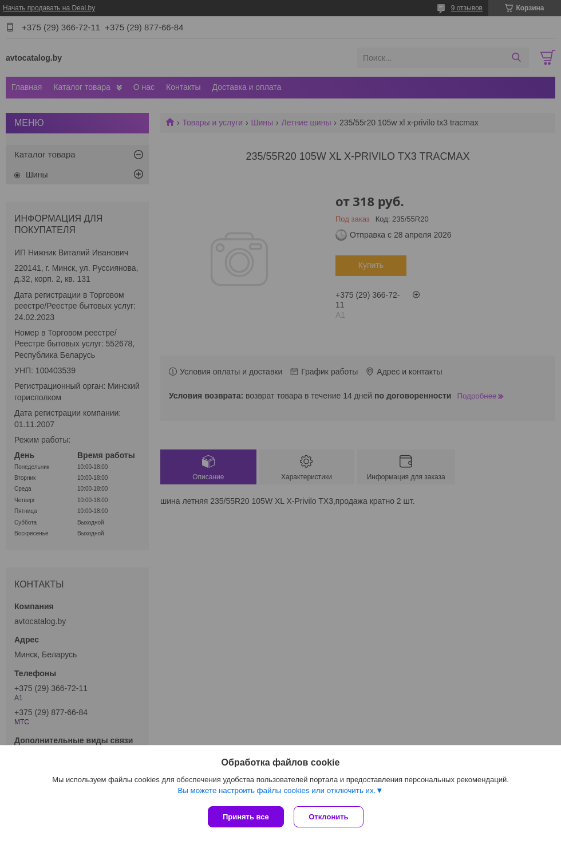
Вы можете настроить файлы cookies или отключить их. (276, 791)
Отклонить (330, 816)
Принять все (246, 816)
